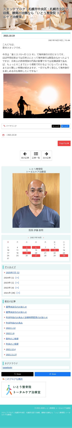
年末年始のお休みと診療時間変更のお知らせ (27, 317)
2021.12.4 (10, 349)
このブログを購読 (14, 379)
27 (36, 255)
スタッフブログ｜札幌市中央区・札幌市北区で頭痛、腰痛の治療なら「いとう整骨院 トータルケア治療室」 (35, 13)
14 (45, 250)
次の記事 (47, 155)
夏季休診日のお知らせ (16, 307)
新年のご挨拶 (12, 338)
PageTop (63, 143)
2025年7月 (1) (12, 272)
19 (27, 253)
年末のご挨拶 (12, 344)
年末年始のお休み (14, 323)
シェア (57, 126)
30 (64, 255)
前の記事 (25, 155)
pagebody (7, 367)
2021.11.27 (11, 354)
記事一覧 (36, 158)
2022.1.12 (10, 328)
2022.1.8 (10, 333)
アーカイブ (10, 267)
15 (55, 250)
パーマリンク (11, 126)
